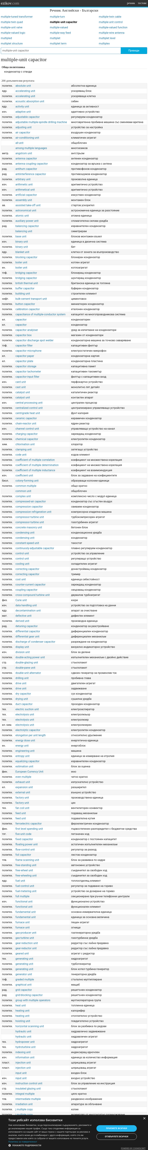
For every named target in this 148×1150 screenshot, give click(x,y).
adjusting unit (23, 127)
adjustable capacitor (27, 117)
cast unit (20, 387)
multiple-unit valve (11, 27)
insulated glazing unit (28, 1088)
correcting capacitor (27, 569)
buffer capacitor (24, 288)
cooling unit (22, 563)
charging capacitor (26, 433)
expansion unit (24, 787)
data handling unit (26, 605)
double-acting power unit (30, 657)
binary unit (21, 241)
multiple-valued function (113, 27)
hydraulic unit (23, 1031)
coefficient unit (24, 475)
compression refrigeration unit (33, 511)
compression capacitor (29, 506)
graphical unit (23, 984)
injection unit (23, 1062)
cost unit (20, 579)
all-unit (19, 142)
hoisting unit (22, 1021)
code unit (20, 454)
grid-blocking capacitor (29, 995)
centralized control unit (29, 407)
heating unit (22, 1010)
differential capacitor (27, 631)
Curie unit (21, 600)
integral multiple (24, 1093)
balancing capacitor (27, 226)
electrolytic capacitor (27, 730)
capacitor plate (24, 361)
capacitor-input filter (27, 376)
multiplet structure (12, 43)
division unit (22, 652)
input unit (21, 1073)
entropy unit (22, 756)
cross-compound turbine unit (32, 595)
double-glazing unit (26, 662)
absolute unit (23, 85)
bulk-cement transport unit (31, 298)
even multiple (23, 776)
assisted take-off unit (28, 205)
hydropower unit (24, 1041)
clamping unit (23, 449)
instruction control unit (28, 1083)
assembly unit (23, 200)
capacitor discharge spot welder (34, 340)
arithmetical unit (25, 189)
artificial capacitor (26, 194)
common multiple (25, 485)
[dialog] (74, 1132)
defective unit (23, 615)
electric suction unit (27, 709)
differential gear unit (27, 636)
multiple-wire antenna (111, 32)
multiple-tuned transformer (17, 16)
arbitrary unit (22, 179)
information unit (24, 1057)
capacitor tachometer (28, 371)
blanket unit (22, 252)
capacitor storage (25, 366)
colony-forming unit (27, 480)
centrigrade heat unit (27, 413)
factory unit (22, 797)
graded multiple (24, 979)
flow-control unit (25, 849)
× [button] (144, 1118)
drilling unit (22, 678)
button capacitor (25, 304)
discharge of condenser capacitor (35, 641)
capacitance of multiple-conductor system (40, 314)
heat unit (20, 1005)
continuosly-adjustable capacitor (34, 548)
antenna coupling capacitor (31, 163)
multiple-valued (59, 27)
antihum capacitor (26, 168)
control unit (22, 553)
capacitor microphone (28, 350)
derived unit (22, 621)
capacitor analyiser (26, 330)
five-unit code (23, 834)
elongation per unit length (30, 735)
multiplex (104, 43)
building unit (22, 293)
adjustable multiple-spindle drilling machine (41, 122)
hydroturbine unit (25, 1047)
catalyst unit (22, 392)
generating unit (24, 958)
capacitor (21, 319)
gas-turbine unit (24, 937)
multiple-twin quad (12, 22)
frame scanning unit (27, 860)
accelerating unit (25, 91)
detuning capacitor (26, 626)
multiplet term (58, 43)
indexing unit (23, 1052)
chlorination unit (25, 444)
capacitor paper (24, 356)
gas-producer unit (25, 932)
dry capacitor (23, 693)
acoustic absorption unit (29, 101)
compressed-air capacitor (30, 501)
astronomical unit (25, 210)
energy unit (21, 745)
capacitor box (23, 335)
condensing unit (24, 532)
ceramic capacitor (26, 418)
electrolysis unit (24, 714)
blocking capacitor (26, 257)
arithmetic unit (24, 184)
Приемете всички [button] (116, 1128)
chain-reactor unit (25, 423)
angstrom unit (23, 153)
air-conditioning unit (27, 137)
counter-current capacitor (30, 584)
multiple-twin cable (110, 16)
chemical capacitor (26, 439)
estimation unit (24, 766)
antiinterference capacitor (30, 174)
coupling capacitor (26, 589)
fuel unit (20, 880)
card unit (20, 382)
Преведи (133, 50)
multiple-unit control (111, 22)
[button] (50, 1145)
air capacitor (22, 132)
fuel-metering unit (25, 891)
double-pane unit (25, 667)
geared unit (22, 953)
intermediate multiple (28, 1099)
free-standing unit (25, 865)
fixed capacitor (24, 839)
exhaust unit (22, 782)
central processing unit (29, 402)
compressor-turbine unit (29, 517)
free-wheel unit (24, 870)
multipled (6, 38)
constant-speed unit (27, 543)
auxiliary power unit (27, 220)
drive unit (20, 683)
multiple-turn (57, 16)
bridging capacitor (26, 272)
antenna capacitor (26, 158)
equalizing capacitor (27, 761)
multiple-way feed (60, 32)
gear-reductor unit (25, 948)
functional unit (23, 901)
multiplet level (107, 38)
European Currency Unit (29, 771)
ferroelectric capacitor (28, 823)
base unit (20, 236)
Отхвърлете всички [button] (116, 1136)
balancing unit (23, 231)
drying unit (21, 698)
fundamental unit (25, 911)
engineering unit (24, 750)
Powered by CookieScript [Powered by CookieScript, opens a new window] (133, 1148)
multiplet (55, 38)
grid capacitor (23, 989)
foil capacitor (23, 854)
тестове (142, 3)
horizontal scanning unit (29, 1026)
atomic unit (22, 215)
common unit (23, 491)
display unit (22, 646)
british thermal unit (26, 283)
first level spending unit (29, 828)
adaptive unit (23, 111)
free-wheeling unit (25, 875)
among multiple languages (31, 148)
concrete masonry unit (28, 527)
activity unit (22, 106)
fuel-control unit (24, 886)
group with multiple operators (32, 1000)
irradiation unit (24, 1104)
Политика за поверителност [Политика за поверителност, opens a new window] (22, 1141)
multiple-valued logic (13, 32)
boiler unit (21, 262)
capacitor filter (24, 345)
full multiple (22, 896)
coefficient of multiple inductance (35, 470)
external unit (22, 792)
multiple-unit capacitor (63, 22)
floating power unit (26, 844)
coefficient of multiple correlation (35, 459)
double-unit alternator (28, 672)
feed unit (20, 813)
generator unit (23, 974)
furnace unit (22, 922)
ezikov (10, 3)
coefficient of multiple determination (36, 465)
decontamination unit (28, 610)
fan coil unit (22, 808)
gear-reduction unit (26, 943)
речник (131, 3)
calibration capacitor (27, 309)
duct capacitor (23, 704)
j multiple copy (24, 1109)
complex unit (23, 496)
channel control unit (27, 428)
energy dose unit (25, 740)
